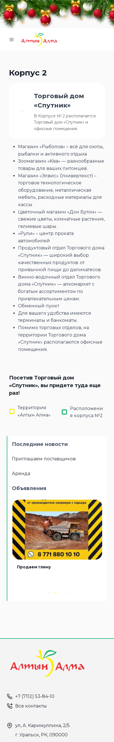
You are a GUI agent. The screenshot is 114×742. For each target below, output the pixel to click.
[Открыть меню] (12, 39)
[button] (43, 592)
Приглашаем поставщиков (44, 458)
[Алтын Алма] (39, 39)
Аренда (21, 473)
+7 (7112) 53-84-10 (34, 696)
